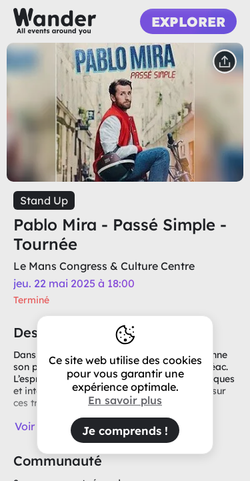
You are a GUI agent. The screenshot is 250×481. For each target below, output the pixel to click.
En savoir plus (125, 400)
